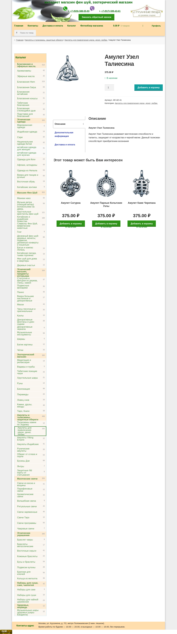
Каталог (71, 26)
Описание (60, 124)
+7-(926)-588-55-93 (79, 11)
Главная (18, 26)
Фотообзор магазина (91, 26)
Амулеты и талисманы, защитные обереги (44, 40)
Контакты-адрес (25, 625)
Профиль (156, 26)
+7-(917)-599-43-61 (110, 11)
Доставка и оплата (52, 26)
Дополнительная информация (64, 134)
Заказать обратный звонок (96, 17)
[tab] (69, 124)
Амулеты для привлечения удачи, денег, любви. (86, 40)
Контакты (33, 26)
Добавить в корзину (149, 87)
